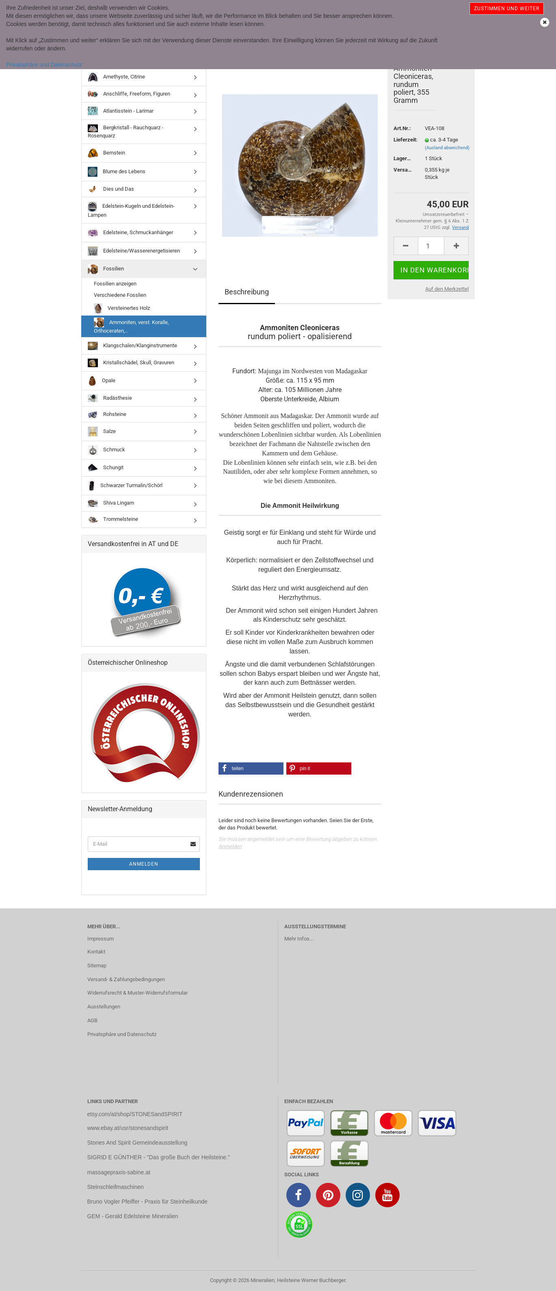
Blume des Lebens (117, 172)
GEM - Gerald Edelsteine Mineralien (132, 1216)
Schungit (105, 468)
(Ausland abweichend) (447, 147)
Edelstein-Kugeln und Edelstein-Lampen (131, 209)
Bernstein (106, 153)
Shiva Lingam (111, 503)
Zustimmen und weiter (506, 8)
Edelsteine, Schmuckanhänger (130, 233)
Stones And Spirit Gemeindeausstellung (137, 1142)
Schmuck (106, 450)
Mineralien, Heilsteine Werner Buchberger (298, 1280)
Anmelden (230, 846)
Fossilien (106, 269)
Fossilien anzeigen (115, 284)
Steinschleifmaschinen (115, 1187)
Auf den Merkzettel (447, 289)
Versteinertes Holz (122, 308)
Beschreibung (247, 291)
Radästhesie (110, 398)
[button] (251, 768)
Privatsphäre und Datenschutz (44, 64)
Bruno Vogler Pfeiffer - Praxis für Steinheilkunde (147, 1201)
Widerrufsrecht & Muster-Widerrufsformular (137, 993)
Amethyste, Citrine (116, 76)
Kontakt (96, 952)
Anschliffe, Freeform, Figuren (129, 94)
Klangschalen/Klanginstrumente (132, 346)
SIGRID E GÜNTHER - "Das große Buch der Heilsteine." (158, 1157)
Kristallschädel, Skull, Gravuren (131, 363)
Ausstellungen (103, 1007)
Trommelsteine (113, 519)
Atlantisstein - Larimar (121, 111)
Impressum (100, 939)
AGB (92, 1020)
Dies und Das (111, 189)
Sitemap (96, 965)
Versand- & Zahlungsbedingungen (126, 979)
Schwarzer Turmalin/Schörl (125, 486)
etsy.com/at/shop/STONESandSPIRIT (134, 1114)
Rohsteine (107, 414)
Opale (101, 381)
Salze (102, 432)
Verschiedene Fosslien (120, 295)
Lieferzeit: (403, 140)
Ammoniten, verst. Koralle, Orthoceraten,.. (131, 326)
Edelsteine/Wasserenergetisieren (134, 251)
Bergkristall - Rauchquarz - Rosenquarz (125, 131)
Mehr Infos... (298, 939)
